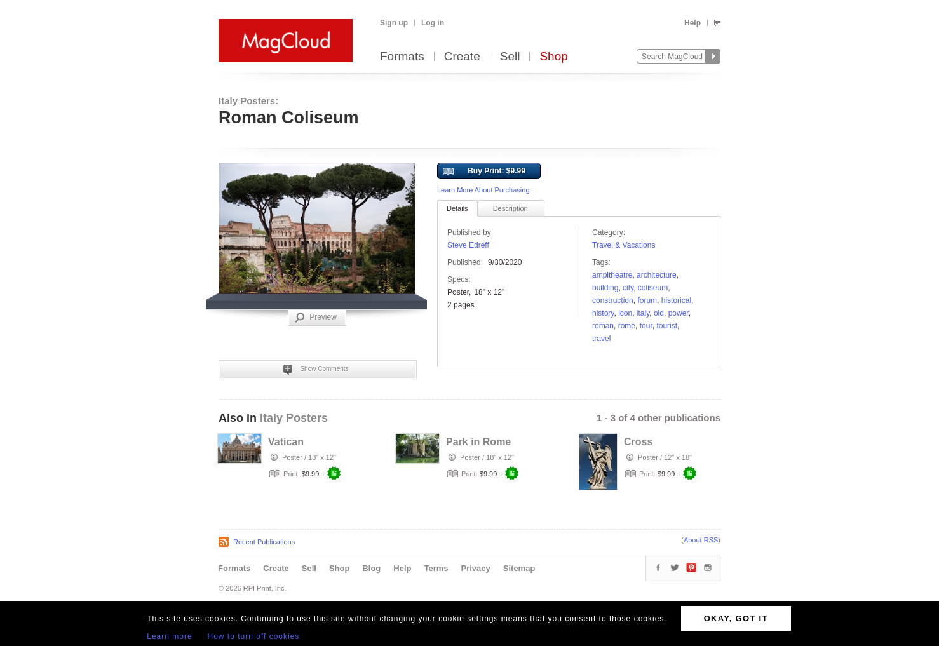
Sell (510, 57)
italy (643, 313)
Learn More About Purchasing (483, 190)
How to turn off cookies (254, 636)
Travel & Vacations (623, 245)
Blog (371, 568)
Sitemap (519, 568)
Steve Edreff (468, 245)
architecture (657, 275)
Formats (402, 57)
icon (625, 313)
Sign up (394, 22)
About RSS (701, 540)
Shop (553, 57)
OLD (659, 313)
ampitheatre (612, 275)
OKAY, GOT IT (736, 618)
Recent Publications (264, 542)
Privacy (475, 568)
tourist (666, 325)
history (603, 313)
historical (676, 300)
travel (601, 338)
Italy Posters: (248, 100)
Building (605, 287)
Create (462, 57)
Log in (432, 22)
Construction (612, 300)
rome (626, 325)
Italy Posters (294, 418)
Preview (316, 318)
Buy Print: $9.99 (484, 171)
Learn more (169, 636)
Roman (603, 325)
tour (646, 325)
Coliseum (653, 287)
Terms (436, 568)
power (678, 313)
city (628, 287)
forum (647, 300)
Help (692, 22)
